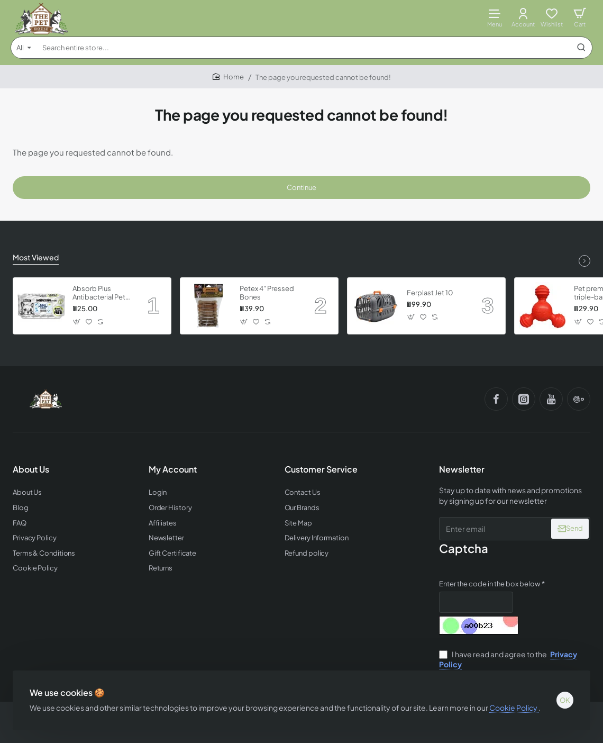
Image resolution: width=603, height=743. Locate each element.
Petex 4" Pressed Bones (267, 293)
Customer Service (321, 469)
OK (565, 700)
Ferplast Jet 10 (430, 292)
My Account (173, 469)
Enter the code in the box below (489, 583)
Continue (301, 187)
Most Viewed (36, 257)
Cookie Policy (513, 707)
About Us (31, 469)
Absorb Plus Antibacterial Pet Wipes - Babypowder (98, 293)
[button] (77, 321)
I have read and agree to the (508, 659)
